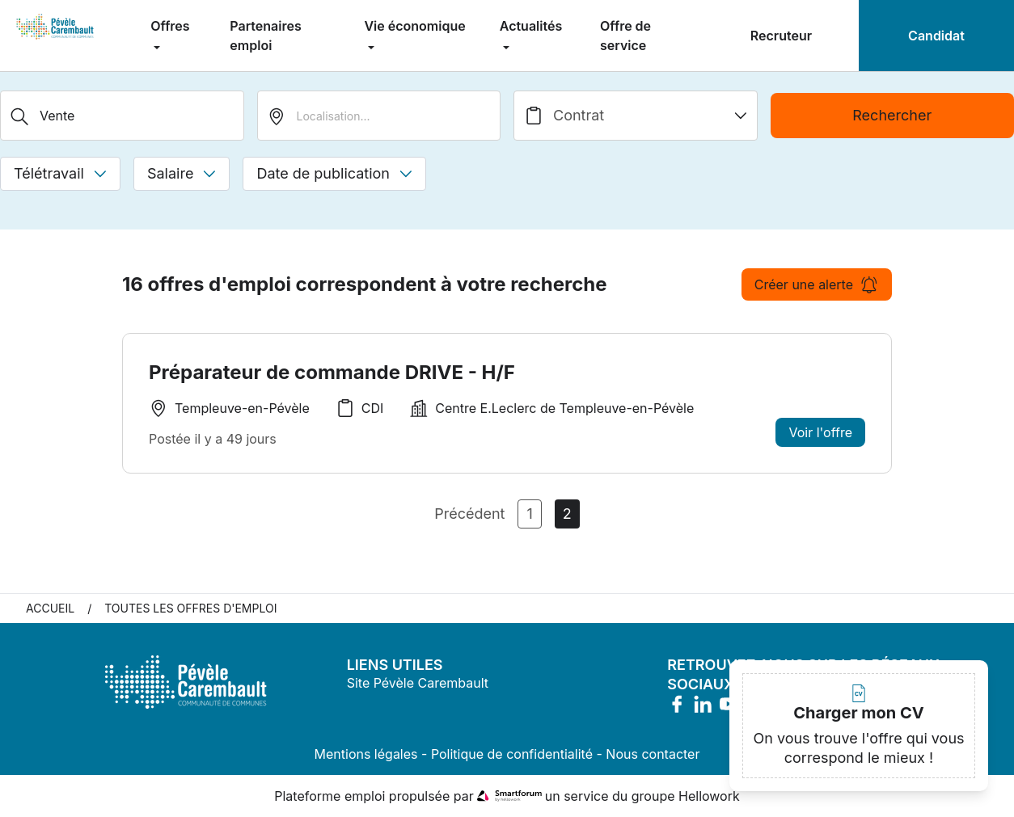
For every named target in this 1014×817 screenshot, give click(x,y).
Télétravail (60, 173)
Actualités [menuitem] (531, 26)
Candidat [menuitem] (936, 35)
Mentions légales (366, 754)
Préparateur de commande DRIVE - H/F (332, 372)
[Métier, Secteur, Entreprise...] (122, 116)
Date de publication (334, 173)
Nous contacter (652, 754)
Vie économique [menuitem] (414, 26)
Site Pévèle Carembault (417, 683)
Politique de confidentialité (512, 754)
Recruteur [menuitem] (781, 35)
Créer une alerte (816, 284)
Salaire (181, 173)
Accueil (50, 608)
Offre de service (625, 35)
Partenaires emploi (265, 35)
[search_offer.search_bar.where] (379, 116)
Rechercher (892, 115)
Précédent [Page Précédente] (469, 513)
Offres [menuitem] (169, 26)
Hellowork (709, 796)
